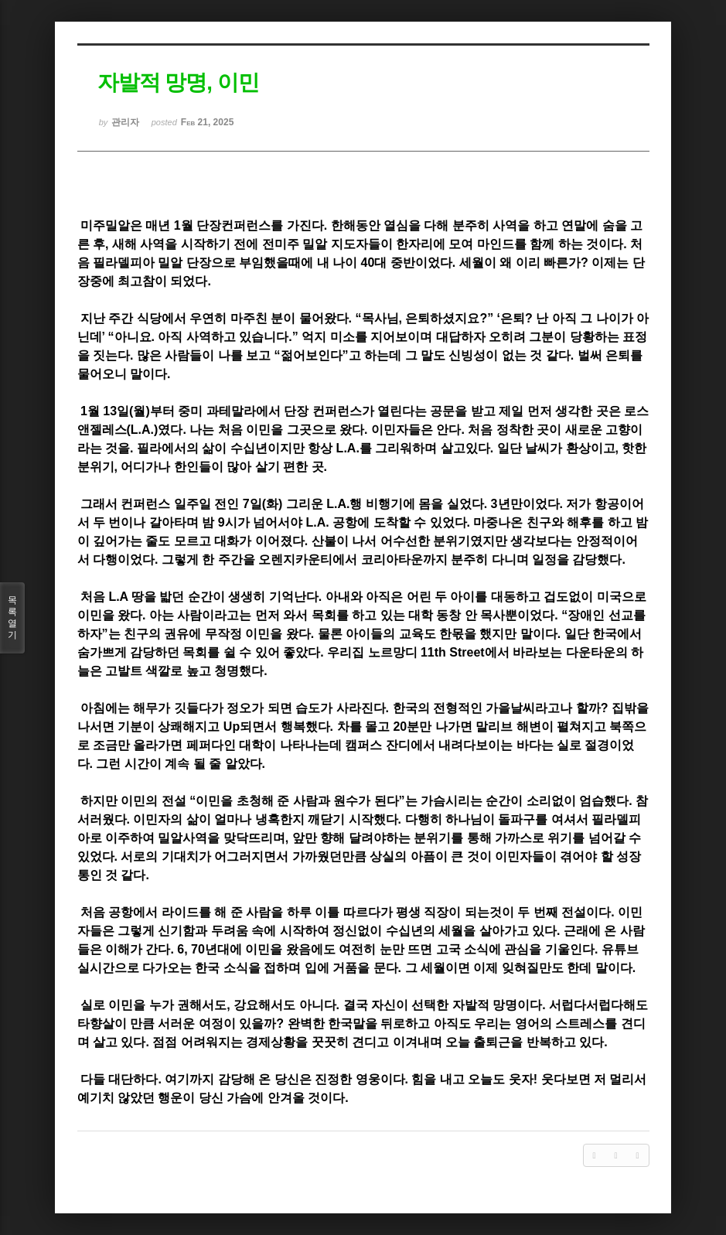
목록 (12, 618)
